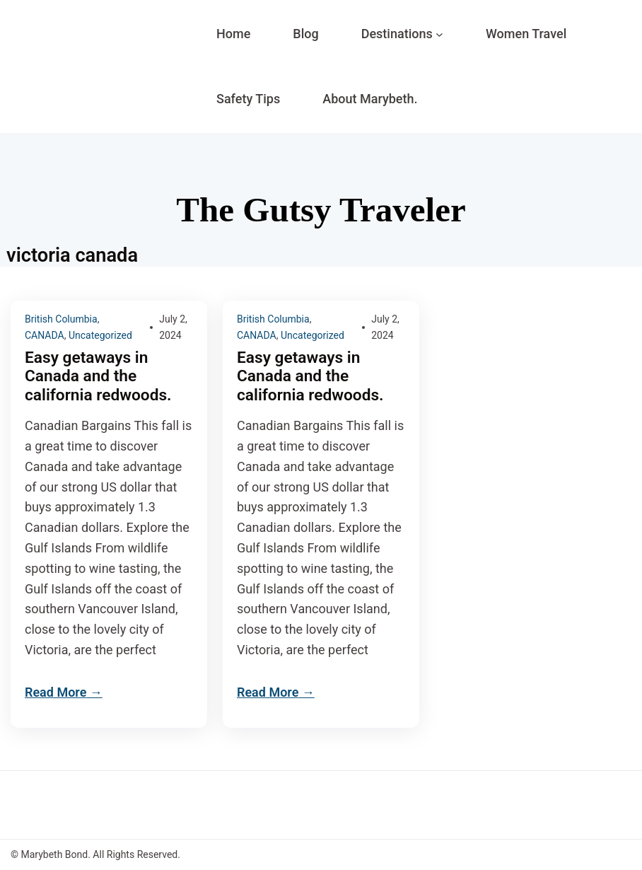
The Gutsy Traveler (320, 209)
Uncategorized (100, 335)
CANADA (44, 335)
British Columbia (61, 319)
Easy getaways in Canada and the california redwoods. (100, 377)
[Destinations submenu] (439, 34)
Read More (55, 692)
